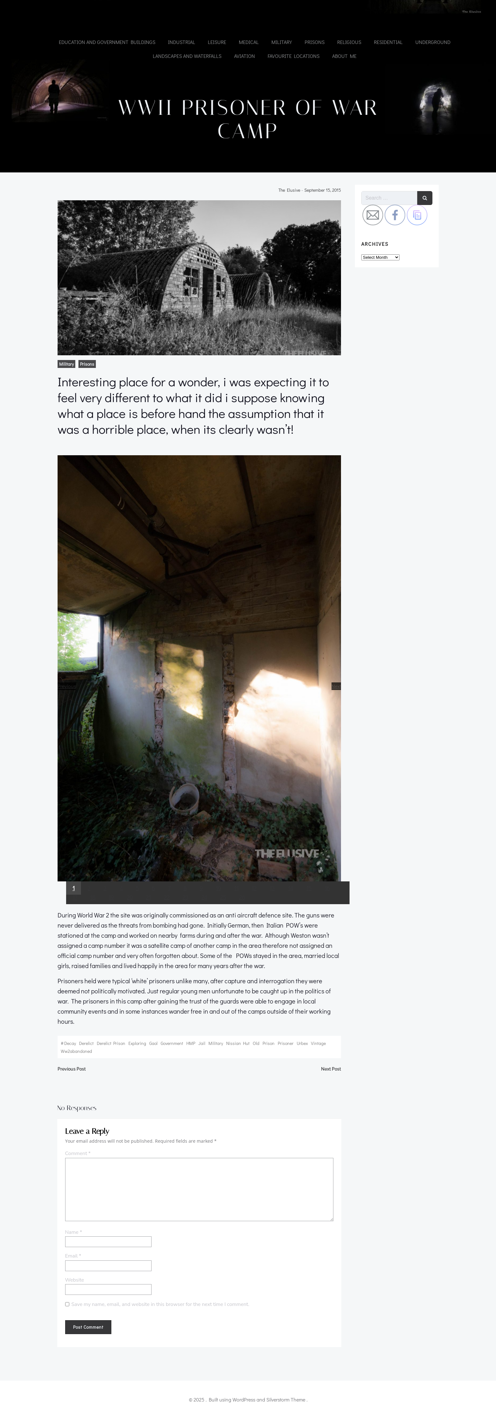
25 (221, 909)
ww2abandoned (74, 1054)
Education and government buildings (107, 41)
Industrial (181, 41)
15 (307, 900)
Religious (349, 41)
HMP (188, 1046)
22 (165, 909)
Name (72, 1237)
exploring (135, 1046)
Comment (76, 1159)
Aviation (244, 55)
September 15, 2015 (324, 196)
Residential (388, 41)
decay (68, 1046)
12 (252, 900)
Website (73, 1285)
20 (128, 909)
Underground (432, 41)
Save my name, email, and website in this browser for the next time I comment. (159, 1310)
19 (109, 909)
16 (325, 900)
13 (270, 900)
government (170, 1046)
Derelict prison (109, 1046)
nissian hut (236, 1046)
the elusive (291, 196)
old (254, 1046)
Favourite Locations (293, 55)
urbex (300, 1046)
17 (73, 909)
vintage (316, 1046)
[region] (199, 692)
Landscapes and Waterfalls (186, 55)
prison (267, 1046)
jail (199, 1046)
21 (146, 909)
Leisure (217, 41)
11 (234, 900)
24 (202, 909)
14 (288, 900)
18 (91, 909)
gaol (151, 1046)
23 (184, 909)
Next (338, 695)
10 (216, 900)
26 (240, 909)
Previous (65, 695)
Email (72, 1261)
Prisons (314, 41)
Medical (248, 41)
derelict (84, 1046)
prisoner (284, 1046)
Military (281, 41)
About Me (344, 55)
